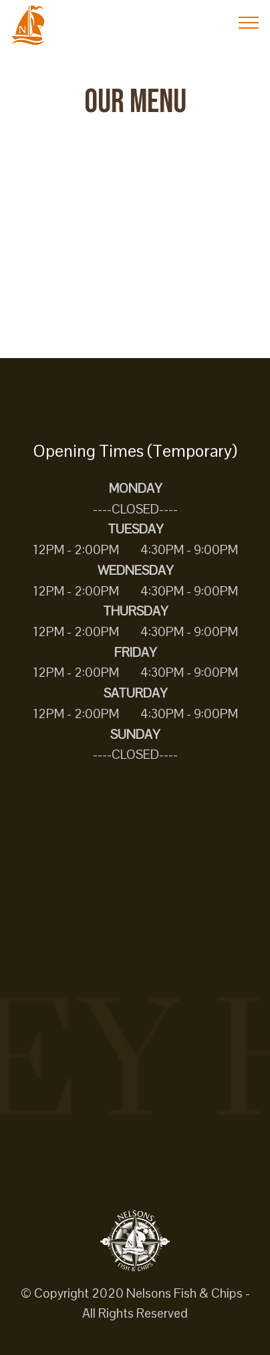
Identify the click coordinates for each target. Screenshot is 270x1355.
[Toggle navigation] (249, 22)
